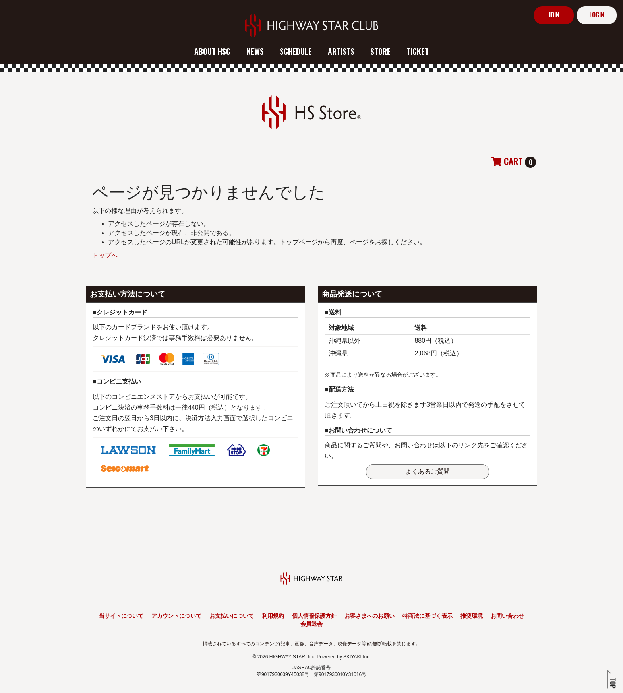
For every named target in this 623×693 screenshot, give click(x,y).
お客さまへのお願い (369, 616)
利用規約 (273, 616)
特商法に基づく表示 (427, 616)
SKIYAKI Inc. (356, 657)
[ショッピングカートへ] (513, 162)
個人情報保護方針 (314, 616)
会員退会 (311, 624)
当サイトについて (121, 616)
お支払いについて (231, 616)
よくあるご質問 (427, 471)
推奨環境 (471, 616)
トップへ (105, 255)
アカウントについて (176, 616)
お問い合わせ (507, 616)
